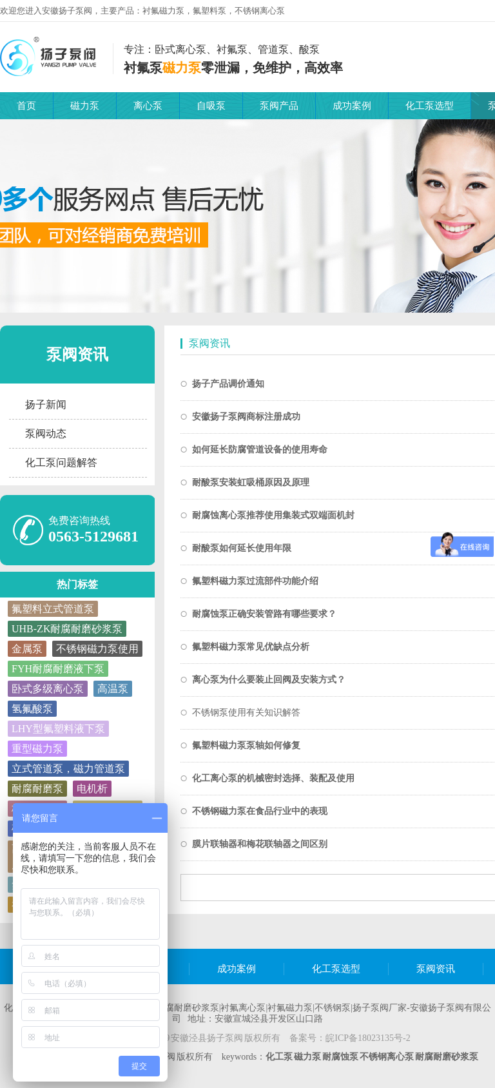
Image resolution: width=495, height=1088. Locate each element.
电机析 (92, 788)
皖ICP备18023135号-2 (367, 1038)
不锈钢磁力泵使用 (97, 648)
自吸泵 (211, 106)
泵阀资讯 (77, 354)
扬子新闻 (45, 404)
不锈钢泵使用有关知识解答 (246, 712)
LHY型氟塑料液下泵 (58, 728)
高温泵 (112, 688)
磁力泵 (84, 106)
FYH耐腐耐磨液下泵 (58, 668)
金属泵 (27, 648)
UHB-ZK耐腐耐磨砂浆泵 (67, 628)
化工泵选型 (429, 106)
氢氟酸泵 (32, 708)
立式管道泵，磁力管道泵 (68, 768)
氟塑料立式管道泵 (53, 608)
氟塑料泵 (209, 10)
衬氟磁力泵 (163, 10)
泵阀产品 (279, 106)
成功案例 (352, 106)
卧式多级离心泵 (48, 688)
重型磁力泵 (37, 748)
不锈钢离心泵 (260, 10)
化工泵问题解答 (61, 462)
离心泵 (147, 106)
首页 (26, 106)
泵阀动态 (45, 433)
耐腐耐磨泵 (37, 788)
